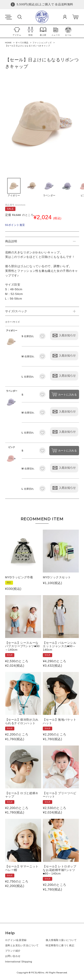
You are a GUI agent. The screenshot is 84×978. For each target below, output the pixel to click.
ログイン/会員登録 (16, 940)
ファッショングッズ (42, 43)
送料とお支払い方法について (22, 945)
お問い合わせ (13, 956)
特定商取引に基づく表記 (60, 945)
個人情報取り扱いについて (61, 940)
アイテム (17, 35)
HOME (8, 43)
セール (68, 35)
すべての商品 (22, 43)
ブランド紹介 (13, 950)
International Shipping (18, 961)
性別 (30, 35)
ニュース (56, 35)
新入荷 (43, 35)
